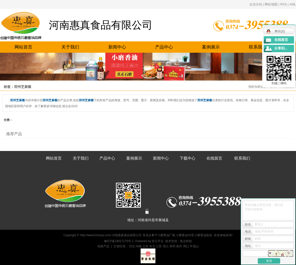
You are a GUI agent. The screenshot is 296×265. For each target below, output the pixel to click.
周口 (186, 246)
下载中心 (187, 158)
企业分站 (255, 4)
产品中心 (164, 47)
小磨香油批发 (203, 235)
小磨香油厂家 (166, 235)
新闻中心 (117, 47)
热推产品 (103, 246)
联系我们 (258, 47)
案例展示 (211, 47)
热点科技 (186, 241)
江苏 (159, 246)
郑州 (172, 246)
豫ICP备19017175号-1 (119, 241)
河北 (132, 246)
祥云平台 (158, 241)
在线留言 (214, 158)
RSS (283, 4)
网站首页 (23, 47)
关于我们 (70, 47)
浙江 (166, 246)
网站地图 (271, 4)
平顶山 (194, 246)
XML (292, 4)
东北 (152, 246)
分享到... (280, 48)
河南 (139, 246)
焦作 (179, 246)
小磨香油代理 (185, 235)
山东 (145, 246)
